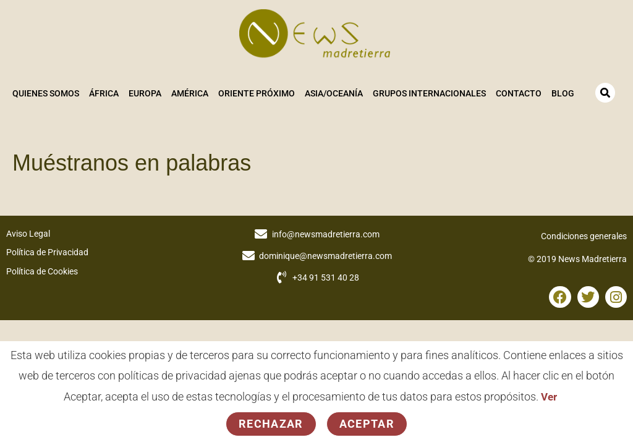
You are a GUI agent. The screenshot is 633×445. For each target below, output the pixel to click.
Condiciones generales (584, 234)
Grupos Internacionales (428, 93)
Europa (144, 93)
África (103, 93)
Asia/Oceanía (333, 93)
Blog (562, 93)
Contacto (518, 93)
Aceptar (366, 423)
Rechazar (271, 423)
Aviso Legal (28, 232)
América (189, 93)
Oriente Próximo (256, 93)
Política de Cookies (42, 269)
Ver (549, 396)
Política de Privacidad (47, 251)
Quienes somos (45, 93)
